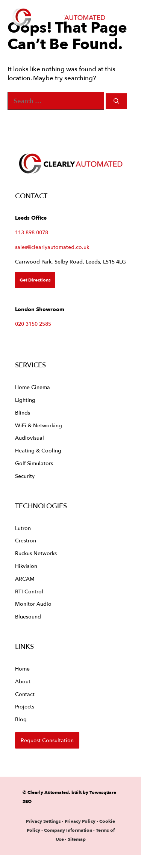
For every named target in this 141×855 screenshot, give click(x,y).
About (22, 681)
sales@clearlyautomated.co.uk (52, 247)
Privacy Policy (81, 821)
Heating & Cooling (38, 450)
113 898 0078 (31, 232)
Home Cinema (32, 387)
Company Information (68, 830)
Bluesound (28, 616)
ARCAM (25, 578)
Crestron (25, 540)
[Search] (116, 101)
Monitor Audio (33, 603)
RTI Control (29, 591)
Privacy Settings (43, 821)
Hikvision (26, 566)
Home (22, 668)
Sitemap (77, 839)
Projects (24, 706)
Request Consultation (47, 740)
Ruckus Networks (36, 553)
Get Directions (35, 280)
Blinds (22, 412)
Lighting (25, 399)
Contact (25, 694)
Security (25, 476)
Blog (21, 719)
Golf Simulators (34, 463)
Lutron (23, 528)
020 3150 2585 (33, 323)
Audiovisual (29, 437)
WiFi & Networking (38, 425)
